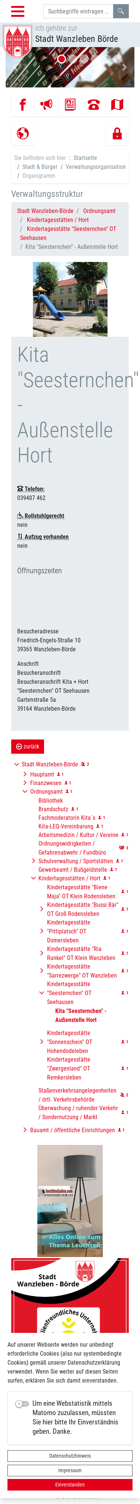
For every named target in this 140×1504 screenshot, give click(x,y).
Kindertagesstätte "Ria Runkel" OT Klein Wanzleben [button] (81, 953)
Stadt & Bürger (39, 166)
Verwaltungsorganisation (96, 166)
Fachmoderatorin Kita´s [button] (66, 817)
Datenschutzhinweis (70, 1456)
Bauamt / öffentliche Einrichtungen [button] (72, 1130)
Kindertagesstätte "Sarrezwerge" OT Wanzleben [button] (82, 971)
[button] (15, 67)
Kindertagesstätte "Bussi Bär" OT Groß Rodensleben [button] (82, 909)
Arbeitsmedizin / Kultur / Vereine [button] (78, 835)
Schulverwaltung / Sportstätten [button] (75, 861)
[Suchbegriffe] (78, 11)
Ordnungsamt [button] (46, 791)
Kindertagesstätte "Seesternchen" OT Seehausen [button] (69, 993)
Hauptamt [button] (42, 774)
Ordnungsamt (99, 210)
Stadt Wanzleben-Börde (45, 210)
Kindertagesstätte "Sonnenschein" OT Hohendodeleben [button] (69, 1041)
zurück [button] (27, 746)
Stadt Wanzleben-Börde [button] (50, 764)
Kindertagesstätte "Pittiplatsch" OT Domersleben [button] (68, 931)
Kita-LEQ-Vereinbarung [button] (65, 826)
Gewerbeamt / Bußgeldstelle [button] (72, 869)
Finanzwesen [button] (46, 783)
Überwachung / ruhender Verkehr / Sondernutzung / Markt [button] (78, 1113)
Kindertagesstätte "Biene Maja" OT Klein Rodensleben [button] (81, 892)
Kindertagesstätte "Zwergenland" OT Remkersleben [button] (68, 1068)
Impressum (70, 1470)
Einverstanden (70, 1485)
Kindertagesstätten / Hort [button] (69, 878)
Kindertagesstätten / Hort (58, 219)
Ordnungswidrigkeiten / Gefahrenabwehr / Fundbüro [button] (72, 848)
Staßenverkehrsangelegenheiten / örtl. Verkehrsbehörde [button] (77, 1095)
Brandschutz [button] (53, 809)
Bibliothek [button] (50, 800)
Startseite (85, 157)
